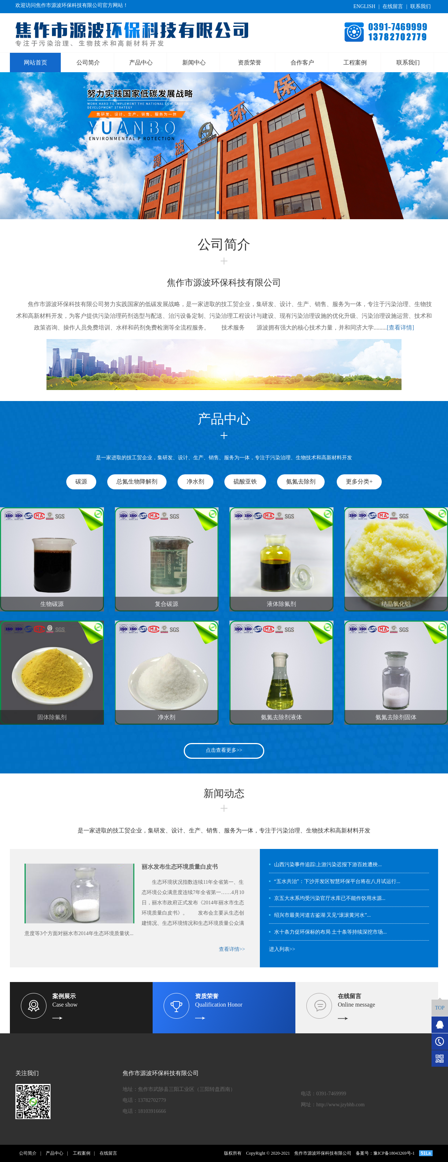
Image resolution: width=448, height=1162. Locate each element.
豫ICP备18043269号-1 (394, 1153)
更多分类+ (359, 481)
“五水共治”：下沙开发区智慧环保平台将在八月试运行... (337, 881)
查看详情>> (232, 949)
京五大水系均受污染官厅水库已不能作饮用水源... (330, 898)
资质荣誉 (249, 62)
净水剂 (195, 481)
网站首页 (35, 62)
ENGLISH (364, 6)
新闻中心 (194, 62)
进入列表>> (282, 949)
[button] (218, 212)
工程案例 (355, 62)
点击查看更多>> (224, 750)
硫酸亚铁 (245, 481)
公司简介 (88, 62)
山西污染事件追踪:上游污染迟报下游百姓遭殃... (328, 864)
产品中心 (141, 62)
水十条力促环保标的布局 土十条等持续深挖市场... (330, 932)
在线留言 (392, 6)
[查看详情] (400, 327)
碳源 (81, 481)
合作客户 (302, 62)
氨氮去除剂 (301, 481)
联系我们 (420, 6)
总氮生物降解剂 (136, 481)
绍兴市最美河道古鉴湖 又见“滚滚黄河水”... (322, 915)
